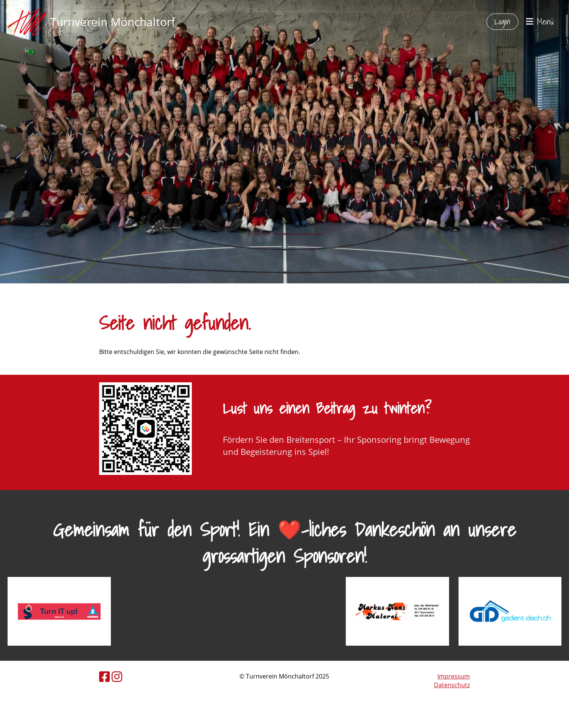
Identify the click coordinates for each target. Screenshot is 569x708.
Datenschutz (452, 685)
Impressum (453, 676)
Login (502, 21)
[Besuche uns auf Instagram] (117, 676)
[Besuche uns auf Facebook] (104, 676)
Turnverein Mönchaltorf (112, 21)
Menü (540, 22)
